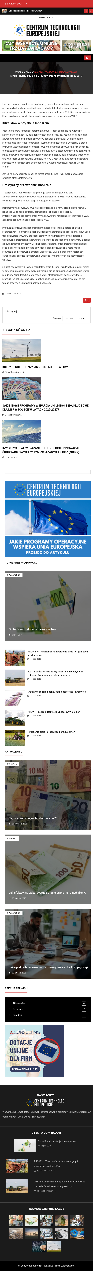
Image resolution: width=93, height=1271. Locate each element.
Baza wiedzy (13, 575)
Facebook (57, 318)
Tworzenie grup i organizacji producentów (51, 731)
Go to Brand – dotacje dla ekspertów (32, 629)
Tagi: (87, 300)
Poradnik (12, 764)
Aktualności (17, 1003)
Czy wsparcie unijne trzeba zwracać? (33, 818)
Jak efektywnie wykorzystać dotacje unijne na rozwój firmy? (47, 892)
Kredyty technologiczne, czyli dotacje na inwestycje (56, 691)
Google (82, 318)
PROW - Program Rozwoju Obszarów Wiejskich (53, 711)
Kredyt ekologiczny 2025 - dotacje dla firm (35, 367)
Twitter (70, 318)
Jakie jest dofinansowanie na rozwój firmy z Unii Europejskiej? (48, 967)
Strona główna (24, 72)
